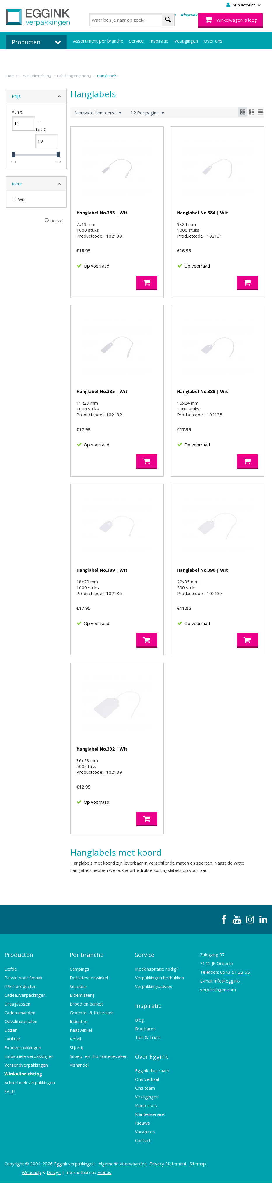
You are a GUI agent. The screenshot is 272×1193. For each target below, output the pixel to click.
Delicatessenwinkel (89, 996)
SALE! (9, 1110)
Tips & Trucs (148, 1052)
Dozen (10, 1049)
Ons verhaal (147, 1090)
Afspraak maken (196, 14)
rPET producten (20, 1005)
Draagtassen (17, 1023)
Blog (139, 1034)
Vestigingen (186, 41)
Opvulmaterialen (20, 1040)
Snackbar (78, 1005)
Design (54, 1183)
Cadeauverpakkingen (25, 1014)
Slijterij (76, 1066)
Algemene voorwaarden (123, 1174)
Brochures (145, 1043)
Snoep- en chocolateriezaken (98, 1075)
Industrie (79, 1040)
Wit (19, 199)
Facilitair (12, 1058)
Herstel (56, 220)
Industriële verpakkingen (29, 1075)
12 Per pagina (147, 113)
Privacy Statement (168, 1174)
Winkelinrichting (23, 1092)
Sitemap (197, 1174)
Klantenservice (150, 1124)
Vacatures (145, 1142)
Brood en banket (86, 1023)
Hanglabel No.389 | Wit (101, 582)
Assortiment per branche (98, 41)
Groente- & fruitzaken (92, 1031)
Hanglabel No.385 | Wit (101, 397)
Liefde (10, 988)
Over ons (213, 41)
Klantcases (146, 1116)
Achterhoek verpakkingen (29, 1101)
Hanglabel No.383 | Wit (101, 212)
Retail (75, 1058)
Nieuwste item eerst (97, 113)
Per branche (86, 976)
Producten (18, 976)
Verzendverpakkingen (26, 1084)
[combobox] (132, 19)
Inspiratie (159, 41)
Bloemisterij (82, 1014)
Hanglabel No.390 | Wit (202, 582)
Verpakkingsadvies (153, 1005)
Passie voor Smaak (23, 996)
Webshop (31, 1183)
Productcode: (89, 242)
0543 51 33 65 (235, 995)
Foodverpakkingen (22, 1066)
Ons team (145, 1098)
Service (136, 41)
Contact (142, 1151)
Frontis (104, 1183)
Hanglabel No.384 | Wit (202, 212)
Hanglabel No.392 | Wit (101, 766)
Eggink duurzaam (152, 1081)
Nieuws (142, 1133)
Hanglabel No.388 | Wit (202, 397)
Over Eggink (151, 1069)
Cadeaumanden (19, 1031)
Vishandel (79, 1084)
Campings (79, 988)
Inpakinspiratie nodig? (156, 988)
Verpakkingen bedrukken (159, 996)
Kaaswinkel (81, 1049)
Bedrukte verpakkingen (96, 58)
